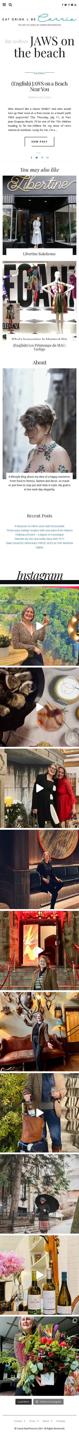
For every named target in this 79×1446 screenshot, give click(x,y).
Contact (18, 1421)
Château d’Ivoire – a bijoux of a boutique (39, 534)
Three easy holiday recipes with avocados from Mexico (39, 530)
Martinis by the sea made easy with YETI (39, 538)
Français (60, 1421)
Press (32, 1421)
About (46, 1421)
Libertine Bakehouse (39, 253)
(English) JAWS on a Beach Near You (39, 86)
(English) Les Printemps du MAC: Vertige (39, 347)
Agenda (39, 73)
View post (39, 141)
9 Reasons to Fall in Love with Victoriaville (39, 526)
